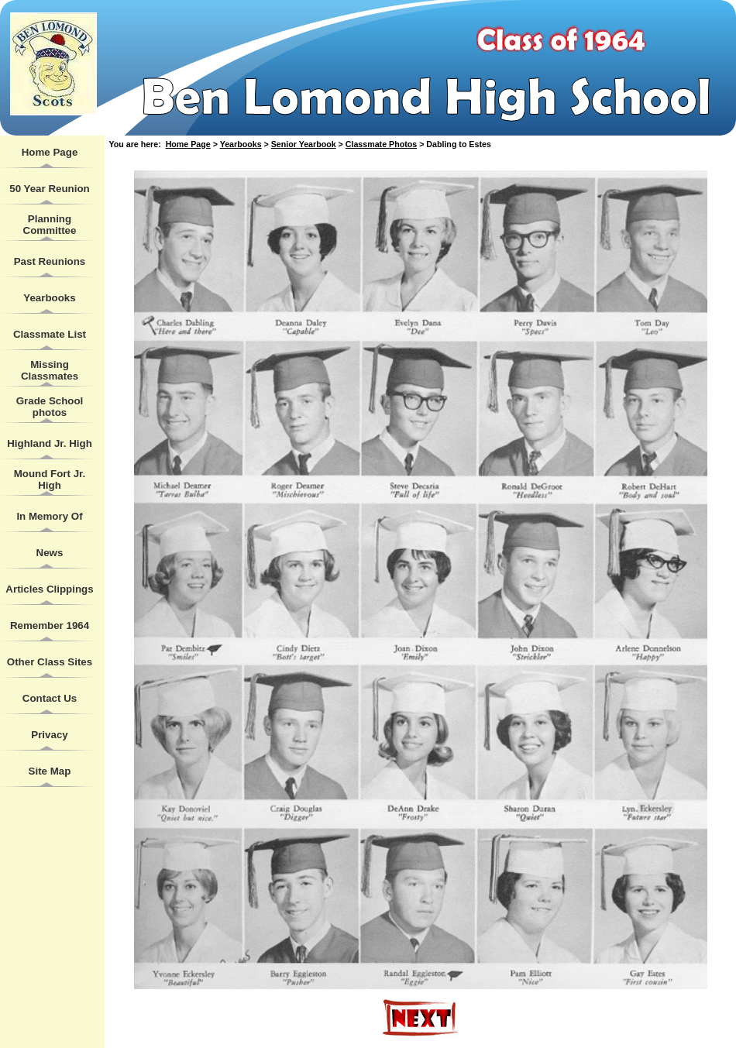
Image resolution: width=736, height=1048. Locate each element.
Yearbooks (49, 298)
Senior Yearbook (303, 144)
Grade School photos (50, 406)
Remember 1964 (49, 625)
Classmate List (49, 334)
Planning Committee (50, 224)
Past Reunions (50, 261)
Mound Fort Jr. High (50, 479)
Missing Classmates (49, 370)
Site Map (50, 771)
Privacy (49, 734)
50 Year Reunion (49, 188)
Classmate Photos (381, 144)
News (50, 552)
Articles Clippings (49, 589)
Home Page (50, 152)
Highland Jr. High (49, 443)
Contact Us (49, 698)
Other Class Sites (49, 662)
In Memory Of (49, 516)
